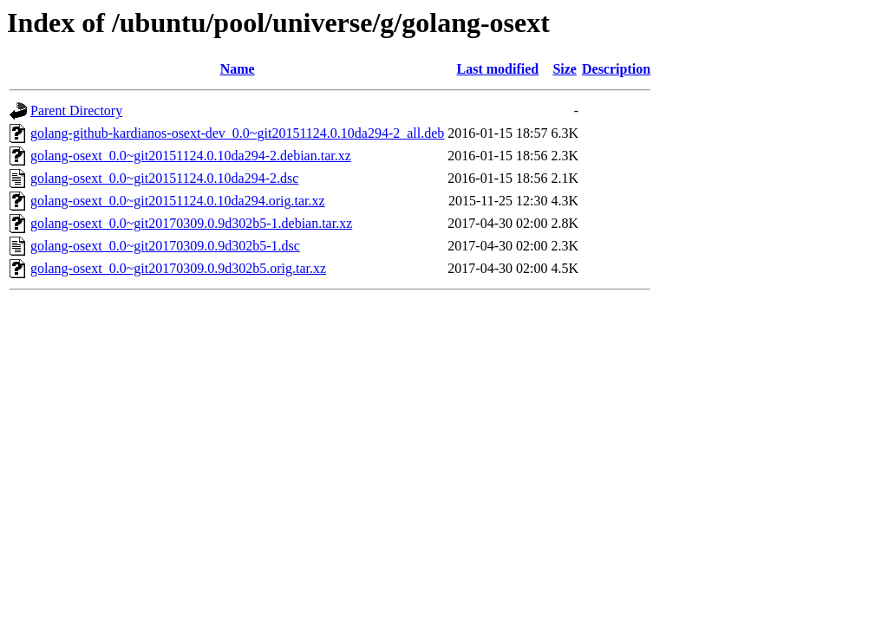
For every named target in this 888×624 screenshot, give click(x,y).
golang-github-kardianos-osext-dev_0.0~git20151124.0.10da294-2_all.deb (237, 133)
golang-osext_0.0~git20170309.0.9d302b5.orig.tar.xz (178, 268)
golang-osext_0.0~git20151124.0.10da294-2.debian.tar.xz (190, 155)
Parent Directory (76, 110)
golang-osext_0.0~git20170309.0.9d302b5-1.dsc (165, 245)
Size (564, 69)
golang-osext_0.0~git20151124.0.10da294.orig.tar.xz (177, 200)
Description (616, 69)
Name (237, 69)
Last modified (498, 69)
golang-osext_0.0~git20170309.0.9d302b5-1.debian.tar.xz (191, 223)
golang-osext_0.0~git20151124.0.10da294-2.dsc (164, 178)
